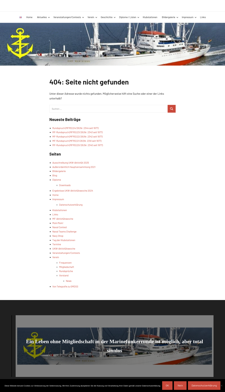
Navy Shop (57, 235)
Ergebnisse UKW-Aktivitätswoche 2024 (72, 190)
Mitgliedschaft (66, 266)
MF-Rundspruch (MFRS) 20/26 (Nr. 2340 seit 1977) (77, 145)
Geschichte (108, 17)
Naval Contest (59, 227)
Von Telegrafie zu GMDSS (65, 286)
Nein (180, 385)
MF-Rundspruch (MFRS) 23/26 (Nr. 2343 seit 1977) (77, 132)
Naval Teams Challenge (64, 231)
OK (167, 385)
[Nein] (221, 385)
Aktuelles (43, 17)
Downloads (65, 185)
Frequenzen (65, 262)
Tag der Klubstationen (63, 240)
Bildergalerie (170, 17)
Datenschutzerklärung (71, 204)
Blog (54, 175)
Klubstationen (150, 17)
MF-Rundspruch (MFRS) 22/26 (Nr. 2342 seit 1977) (77, 136)
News (68, 280)
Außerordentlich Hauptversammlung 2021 (73, 166)
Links (203, 17)
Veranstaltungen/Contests (68, 17)
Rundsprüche (66, 271)
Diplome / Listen (129, 17)
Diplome (56, 179)
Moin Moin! (57, 223)
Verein (92, 17)
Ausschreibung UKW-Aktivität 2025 (70, 162)
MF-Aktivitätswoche (62, 218)
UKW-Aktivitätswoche (63, 248)
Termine (56, 244)
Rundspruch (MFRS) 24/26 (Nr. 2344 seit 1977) (75, 128)
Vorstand (63, 275)
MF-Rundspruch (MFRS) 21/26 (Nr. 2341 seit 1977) (76, 140)
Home (29, 17)
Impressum (189, 17)
